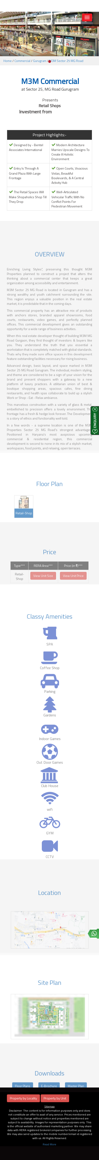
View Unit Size (43, 582)
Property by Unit (55, 1098)
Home (7, 60)
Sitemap (49, 1106)
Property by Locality (23, 1098)
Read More (49, 1144)
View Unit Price (73, 582)
